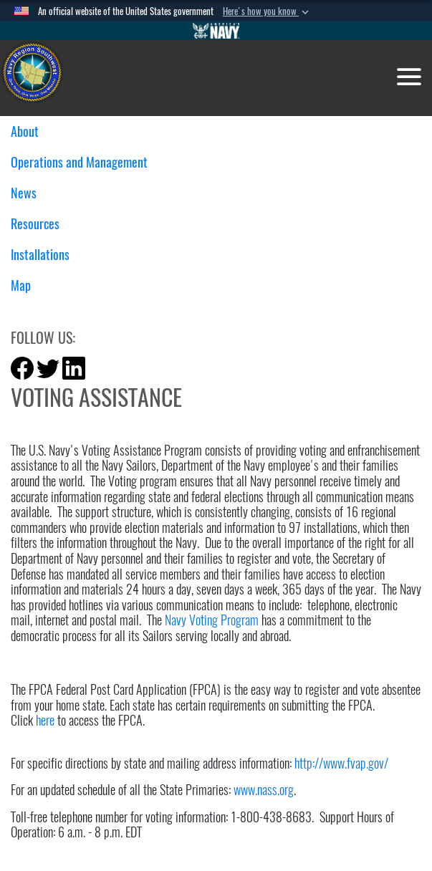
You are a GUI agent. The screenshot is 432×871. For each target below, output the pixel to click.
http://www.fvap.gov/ (341, 763)
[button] (267, 11)
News (29, 193)
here (45, 720)
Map (21, 285)
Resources (40, 224)
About (30, 131)
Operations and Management (84, 162)
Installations (45, 255)
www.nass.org (264, 790)
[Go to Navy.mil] (216, 30)
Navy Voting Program (212, 620)
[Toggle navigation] (409, 76)
